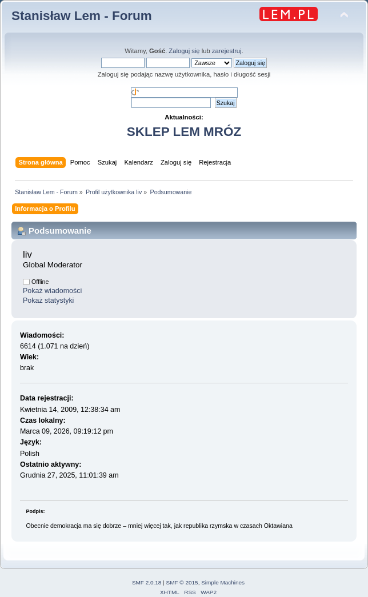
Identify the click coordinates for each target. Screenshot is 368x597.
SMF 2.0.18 (147, 582)
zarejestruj (227, 50)
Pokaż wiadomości (52, 291)
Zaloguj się (184, 50)
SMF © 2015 (182, 582)
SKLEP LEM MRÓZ (184, 132)
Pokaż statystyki (48, 300)
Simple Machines (223, 582)
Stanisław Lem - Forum (81, 16)
